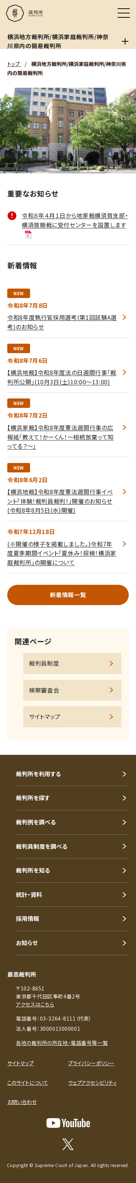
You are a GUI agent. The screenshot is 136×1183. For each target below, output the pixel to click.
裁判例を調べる (36, 822)
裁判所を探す (33, 797)
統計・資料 (29, 894)
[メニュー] (123, 13)
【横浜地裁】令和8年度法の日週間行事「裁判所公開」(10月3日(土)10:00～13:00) (61, 377)
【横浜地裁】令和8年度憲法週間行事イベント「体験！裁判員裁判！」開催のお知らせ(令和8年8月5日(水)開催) (60, 500)
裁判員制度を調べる (41, 846)
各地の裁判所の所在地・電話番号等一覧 (62, 1042)
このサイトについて (27, 1082)
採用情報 (27, 918)
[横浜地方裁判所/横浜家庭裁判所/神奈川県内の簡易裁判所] (125, 41)
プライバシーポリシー (91, 1063)
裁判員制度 (44, 663)
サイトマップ (45, 716)
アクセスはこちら (35, 1004)
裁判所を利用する (38, 773)
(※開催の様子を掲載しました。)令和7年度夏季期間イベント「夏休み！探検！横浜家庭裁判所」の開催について (61, 553)
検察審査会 (44, 690)
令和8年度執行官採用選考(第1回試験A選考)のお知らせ (62, 322)
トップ (14, 63)
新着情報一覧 (68, 594)
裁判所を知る (33, 870)
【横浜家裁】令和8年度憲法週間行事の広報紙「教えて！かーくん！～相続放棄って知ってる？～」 (60, 436)
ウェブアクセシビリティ (92, 1082)
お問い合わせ (22, 1101)
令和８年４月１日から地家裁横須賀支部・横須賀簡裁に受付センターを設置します (75, 224)
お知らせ (27, 942)
